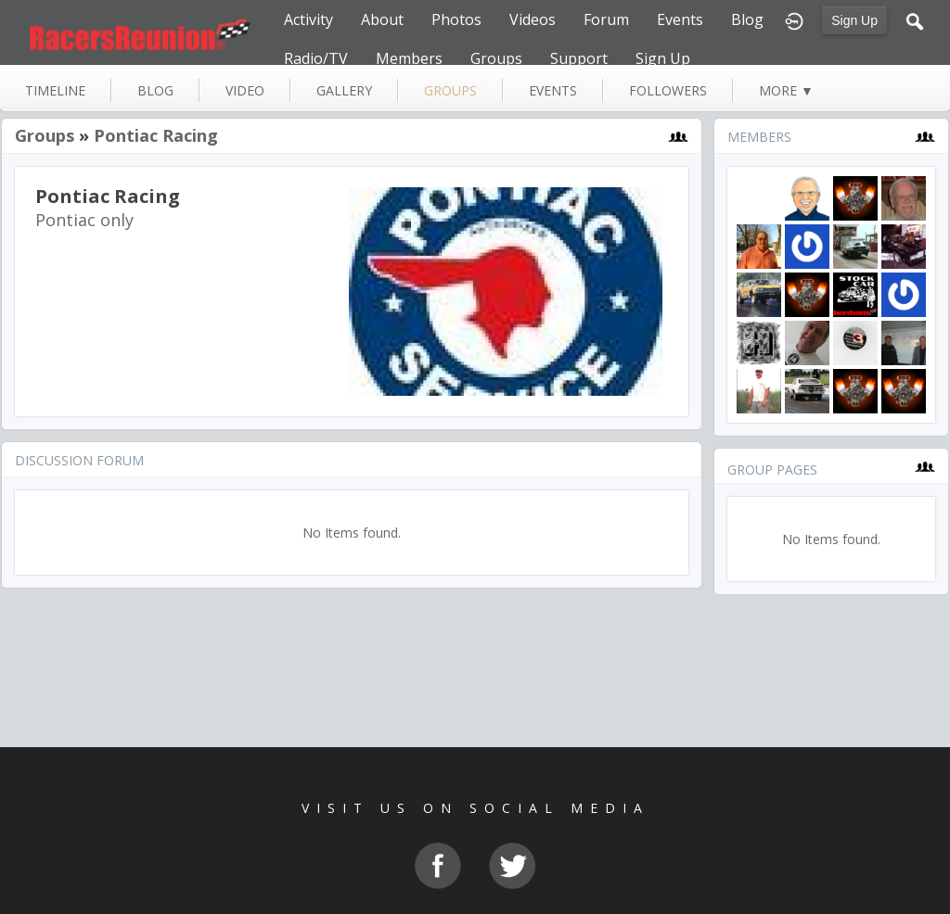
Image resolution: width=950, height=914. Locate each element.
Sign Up (854, 20)
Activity (308, 19)
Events (680, 19)
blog (155, 90)
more (786, 90)
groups (450, 90)
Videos (532, 19)
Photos (456, 19)
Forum (606, 19)
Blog (747, 19)
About (382, 19)
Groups (496, 58)
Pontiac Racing (156, 135)
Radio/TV (316, 58)
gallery (344, 90)
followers (668, 90)
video (244, 90)
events (553, 90)
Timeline (55, 90)
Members (409, 58)
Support (579, 58)
